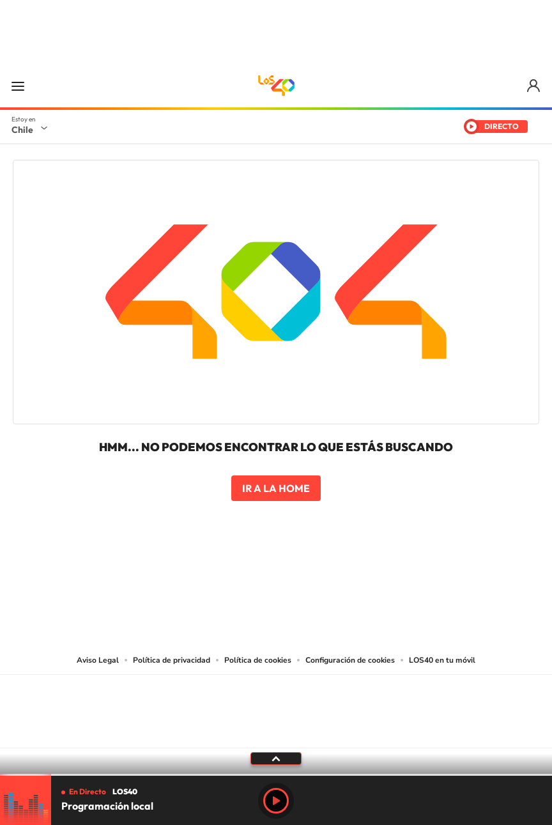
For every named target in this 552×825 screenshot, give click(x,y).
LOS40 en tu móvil (442, 660)
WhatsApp (352, 574)
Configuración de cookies (350, 660)
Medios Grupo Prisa (276, 733)
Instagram (225, 574)
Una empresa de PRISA (276, 702)
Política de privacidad (171, 660)
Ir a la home (276, 488)
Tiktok (199, 574)
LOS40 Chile (276, 85)
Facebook (301, 574)
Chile (22, 129)
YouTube (250, 574)
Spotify (327, 574)
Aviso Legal (98, 660)
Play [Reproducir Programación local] (276, 801)
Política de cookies (257, 660)
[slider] (276, 775)
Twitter (276, 574)
